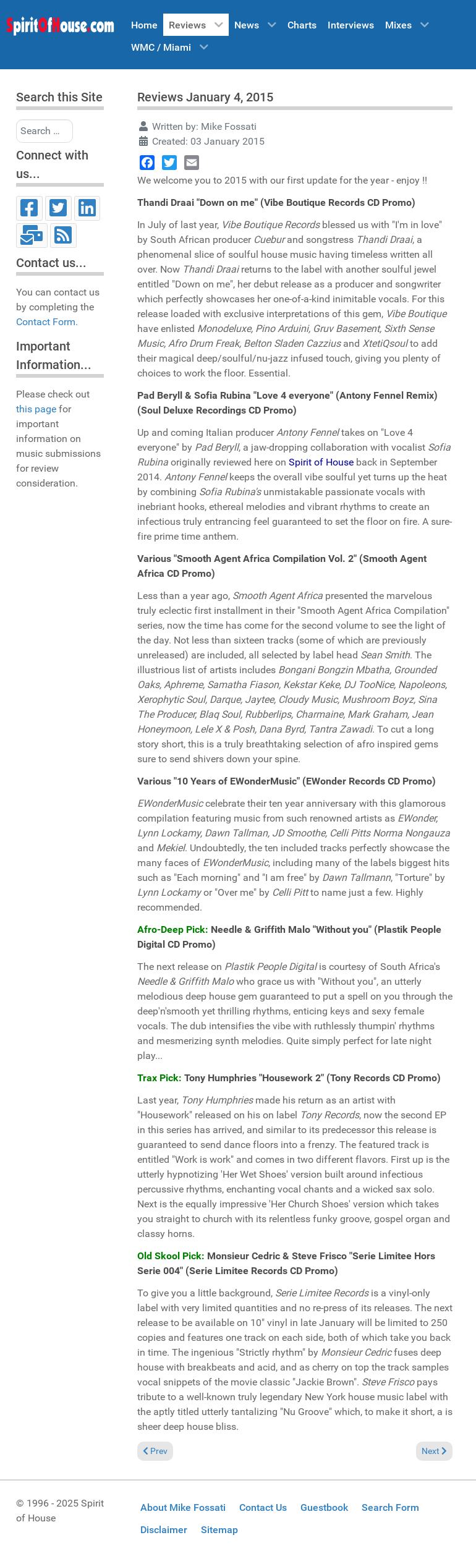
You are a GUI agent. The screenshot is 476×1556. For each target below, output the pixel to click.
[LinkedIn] (87, 208)
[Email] (32, 235)
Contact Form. (47, 322)
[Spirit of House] (60, 29)
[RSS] (63, 235)
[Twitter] (58, 208)
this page (36, 409)
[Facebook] (29, 208)
